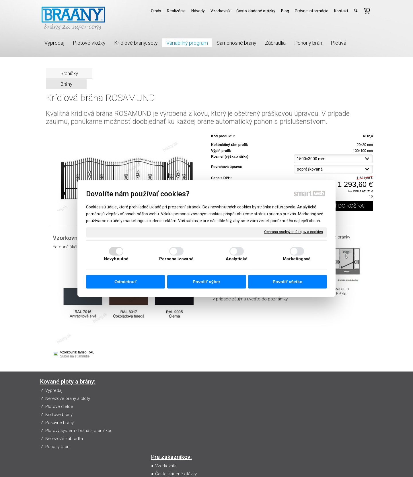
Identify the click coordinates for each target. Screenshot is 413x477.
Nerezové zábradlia (64, 438)
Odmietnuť (125, 281)
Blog (160, 422)
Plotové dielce (59, 406)
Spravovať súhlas (312, 464)
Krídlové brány (59, 414)
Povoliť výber (206, 281)
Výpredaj (53, 390)
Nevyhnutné (116, 259)
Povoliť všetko (288, 281)
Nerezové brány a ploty (67, 398)
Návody (163, 406)
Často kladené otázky (177, 398)
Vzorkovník (166, 390)
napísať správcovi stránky (210, 464)
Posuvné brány (59, 422)
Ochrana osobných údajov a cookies (293, 232)
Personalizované (176, 259)
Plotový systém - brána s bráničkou (78, 430)
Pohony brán (57, 446)
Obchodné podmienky (177, 414)
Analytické (237, 259)
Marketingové (297, 259)
